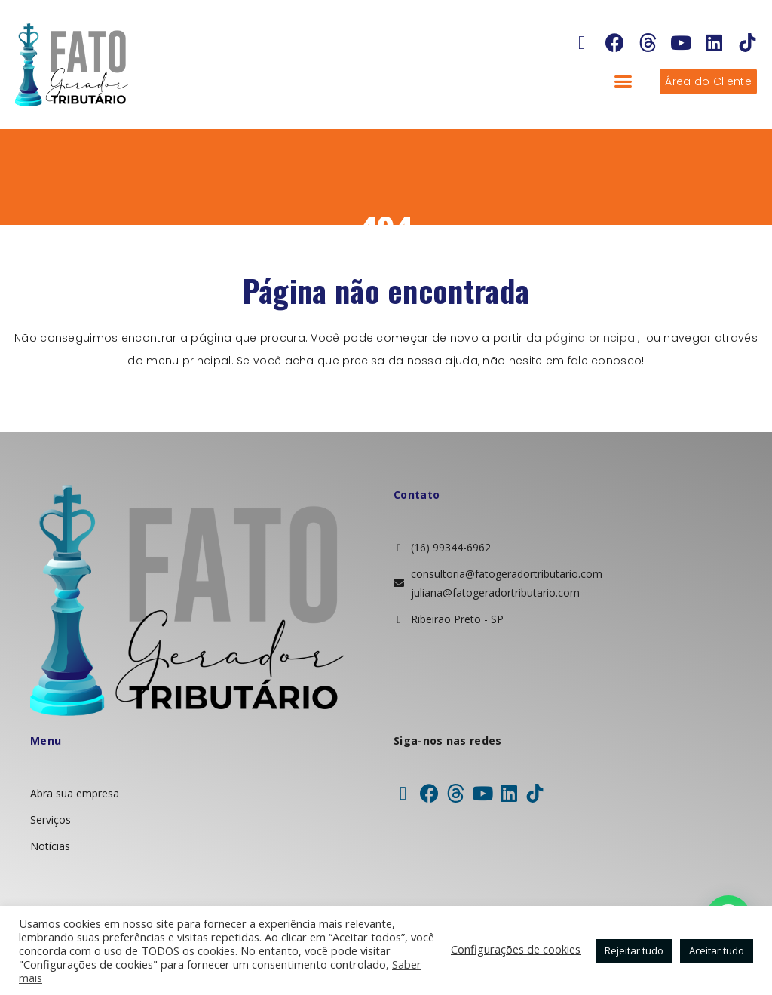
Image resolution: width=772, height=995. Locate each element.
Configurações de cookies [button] (516, 949)
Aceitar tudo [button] (716, 950)
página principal (591, 337)
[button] (623, 81)
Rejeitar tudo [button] (634, 950)
